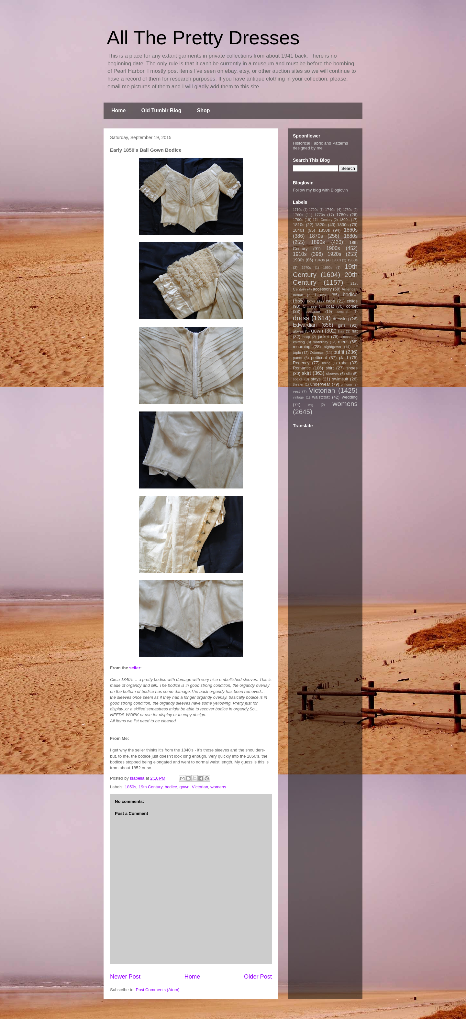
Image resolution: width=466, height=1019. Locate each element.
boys (311, 301)
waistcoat (321, 397)
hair (341, 331)
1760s (298, 215)
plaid (343, 357)
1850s (130, 786)
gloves (298, 331)
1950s (336, 260)
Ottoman (317, 352)
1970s (306, 267)
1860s (351, 230)
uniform (346, 384)
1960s (352, 260)
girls (342, 325)
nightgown (332, 347)
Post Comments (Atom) (158, 989)
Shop (203, 110)
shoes (352, 368)
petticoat (319, 357)
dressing (341, 318)
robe (343, 362)
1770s (320, 215)
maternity (320, 342)
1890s (318, 242)
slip (349, 373)
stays (316, 379)
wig (310, 405)
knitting (299, 342)
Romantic (302, 368)
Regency (301, 362)
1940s (320, 260)
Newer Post (125, 976)
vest (296, 391)
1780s (342, 214)
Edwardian (305, 325)
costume (313, 311)
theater (298, 384)
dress (301, 318)
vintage (298, 397)
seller (134, 667)
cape (330, 301)
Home (118, 110)
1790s (298, 219)
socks (298, 379)
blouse (321, 294)
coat (330, 306)
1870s (316, 236)
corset (352, 306)
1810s (298, 224)
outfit (338, 352)
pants (297, 358)
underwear (320, 384)
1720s (313, 210)
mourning (301, 346)
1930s (298, 259)
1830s (343, 224)
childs (352, 301)
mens (343, 341)
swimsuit (340, 379)
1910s (300, 254)
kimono (346, 337)
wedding (350, 397)
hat (355, 331)
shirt (330, 368)
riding (326, 363)
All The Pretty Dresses (203, 38)
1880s (351, 236)
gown (184, 786)
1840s (298, 230)
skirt (306, 373)
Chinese (310, 306)
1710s (297, 210)
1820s (320, 224)
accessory (322, 289)
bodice (171, 786)
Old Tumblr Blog (161, 110)
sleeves (332, 373)
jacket (323, 336)
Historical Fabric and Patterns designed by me (320, 145)
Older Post (258, 976)
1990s (327, 267)
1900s (333, 248)
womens (218, 786)
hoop (306, 337)
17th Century (322, 220)
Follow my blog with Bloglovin (320, 190)
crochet (342, 311)
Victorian (200, 786)
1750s (347, 210)
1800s (344, 219)
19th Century (150, 786)
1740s (330, 209)
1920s (334, 254)
